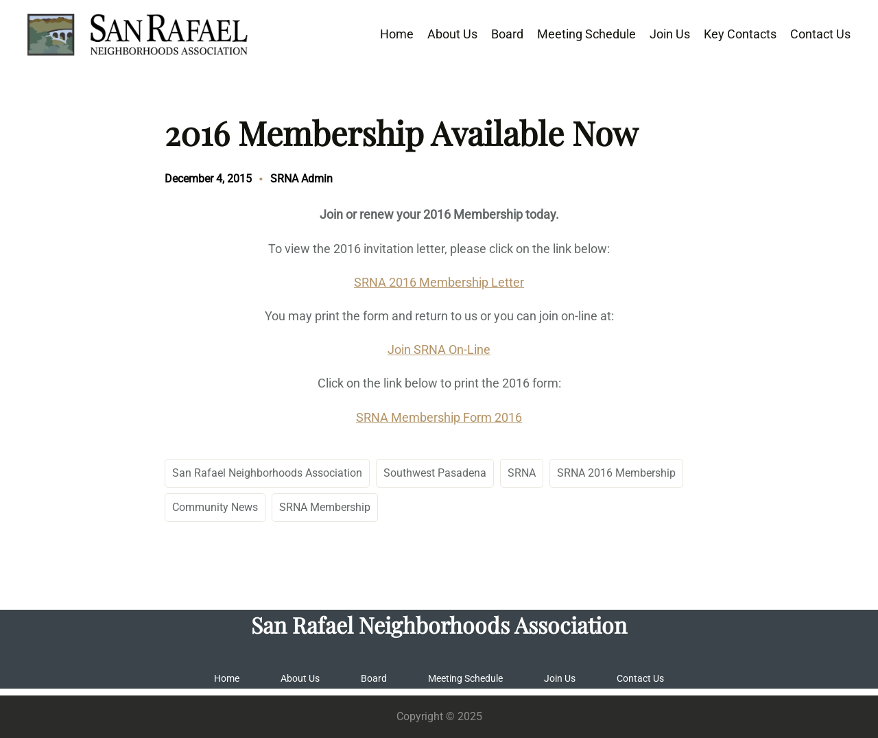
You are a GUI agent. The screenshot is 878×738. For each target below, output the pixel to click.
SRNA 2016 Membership (616, 472)
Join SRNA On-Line (439, 349)
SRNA (522, 472)
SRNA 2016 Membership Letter (439, 282)
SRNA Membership (324, 507)
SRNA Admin (301, 178)
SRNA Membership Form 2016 (439, 417)
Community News (215, 507)
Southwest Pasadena (434, 472)
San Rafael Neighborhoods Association (267, 472)
